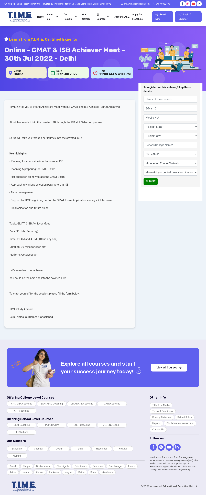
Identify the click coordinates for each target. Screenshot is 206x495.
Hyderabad (101, 448)
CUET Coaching (82, 425)
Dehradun (98, 466)
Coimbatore (80, 466)
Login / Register (185, 16)
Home (40, 16)
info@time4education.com (135, 4)
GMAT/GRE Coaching (82, 403)
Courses (101, 16)
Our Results (68, 16)
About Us (50, 16)
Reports (156, 423)
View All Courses (169, 367)
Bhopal (26, 466)
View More (107, 472)
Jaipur (12, 472)
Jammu (26, 472)
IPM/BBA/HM (52, 425)
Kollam (39, 472)
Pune (93, 472)
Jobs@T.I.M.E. (121, 16)
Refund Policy (184, 417)
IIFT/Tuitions (21, 432)
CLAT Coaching (22, 425)
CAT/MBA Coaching (21, 403)
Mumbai (17, 455)
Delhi (80, 448)
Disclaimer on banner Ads (180, 423)
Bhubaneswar (43, 466)
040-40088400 (161, 4)
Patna (81, 472)
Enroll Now (160, 16)
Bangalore (17, 448)
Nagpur (68, 472)
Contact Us (158, 429)
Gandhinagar (115, 466)
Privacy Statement (161, 417)
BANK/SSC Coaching (52, 403)
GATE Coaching (112, 403)
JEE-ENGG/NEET (112, 425)
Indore (131, 466)
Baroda (13, 466)
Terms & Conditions (162, 411)
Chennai (38, 448)
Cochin (59, 448)
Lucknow (54, 472)
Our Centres (86, 16)
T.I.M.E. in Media (161, 405)
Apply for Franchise (137, 16)
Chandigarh (63, 466)
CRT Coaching (21, 410)
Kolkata (123, 448)
